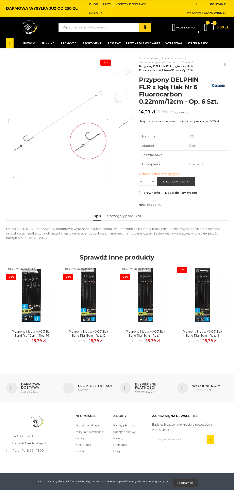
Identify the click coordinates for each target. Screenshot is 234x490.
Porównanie (150, 200)
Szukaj (145, 27)
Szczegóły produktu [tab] (124, 223)
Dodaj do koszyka (176, 188)
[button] (93, 4)
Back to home (220, 64)
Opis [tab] (97, 223)
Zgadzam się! (185, 482)
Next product (225, 64)
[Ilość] (147, 188)
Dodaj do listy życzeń (181, 200)
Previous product (215, 64)
